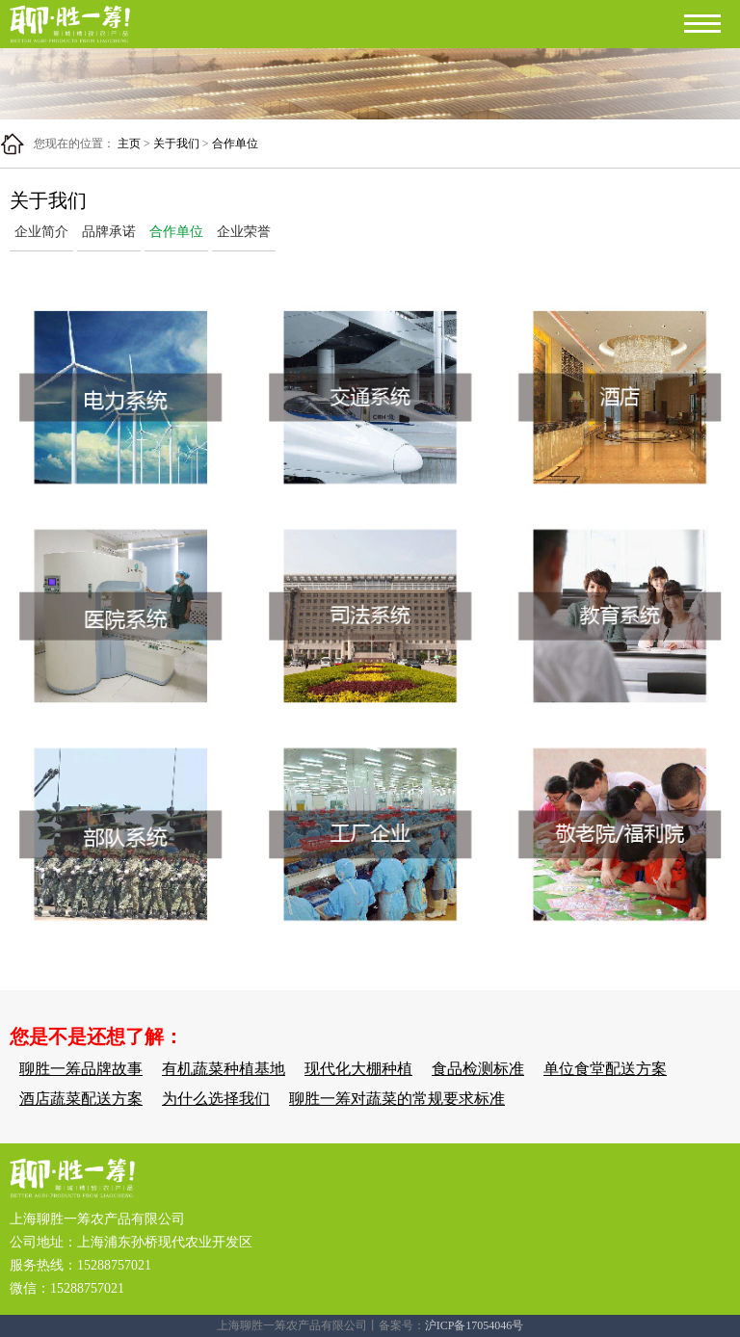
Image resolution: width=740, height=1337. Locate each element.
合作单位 (235, 143)
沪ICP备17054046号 (474, 1325)
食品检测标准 (478, 1069)
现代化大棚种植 (358, 1069)
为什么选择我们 (216, 1098)
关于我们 (176, 143)
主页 (129, 143)
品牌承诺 (109, 231)
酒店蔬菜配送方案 (81, 1098)
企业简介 (41, 231)
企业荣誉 (244, 231)
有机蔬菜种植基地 (223, 1069)
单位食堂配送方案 (605, 1069)
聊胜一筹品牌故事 (81, 1069)
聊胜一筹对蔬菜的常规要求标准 (397, 1098)
